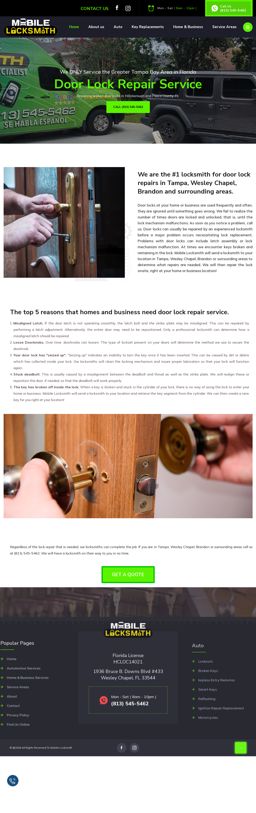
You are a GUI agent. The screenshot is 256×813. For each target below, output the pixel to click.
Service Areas (224, 26)
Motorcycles (208, 742)
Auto (118, 26)
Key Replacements (148, 26)
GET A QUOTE (128, 574)
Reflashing (206, 723)
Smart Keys (207, 714)
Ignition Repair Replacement (221, 733)
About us (96, 26)
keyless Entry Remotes (216, 705)
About (12, 722)
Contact (13, 731)
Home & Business (188, 26)
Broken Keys (208, 695)
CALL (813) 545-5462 (128, 107)
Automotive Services (23, 694)
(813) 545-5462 (233, 10)
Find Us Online (18, 750)
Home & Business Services (28, 703)
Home (74, 26)
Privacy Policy (18, 741)
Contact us (95, 8)
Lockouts (205, 686)
